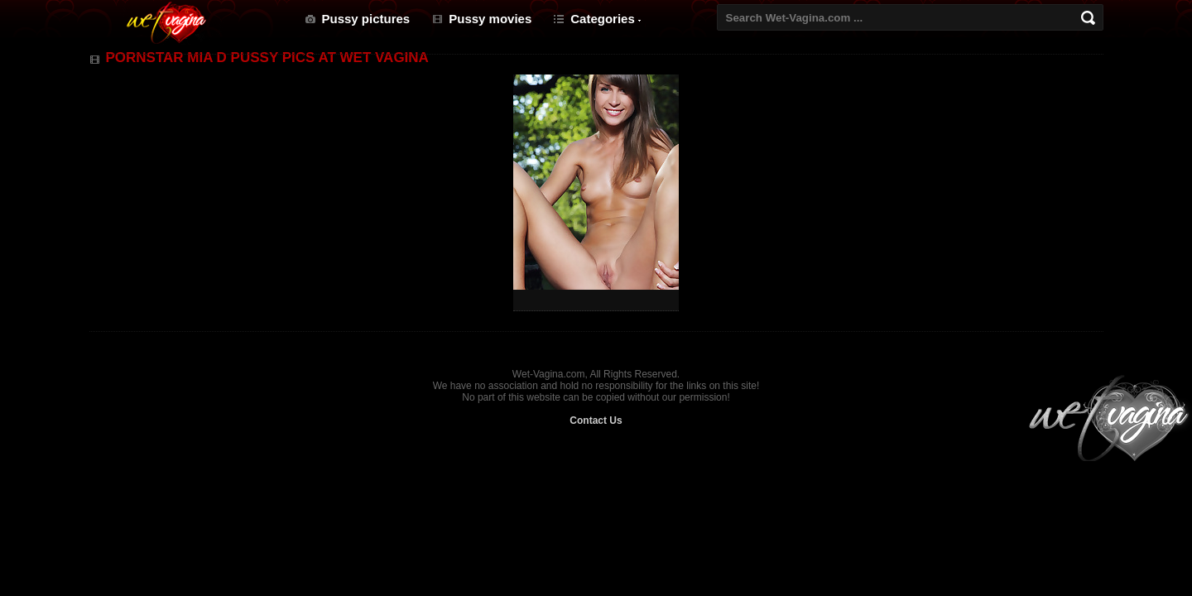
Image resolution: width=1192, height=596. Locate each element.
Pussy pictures (366, 19)
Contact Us (596, 420)
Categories (602, 19)
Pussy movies (490, 19)
